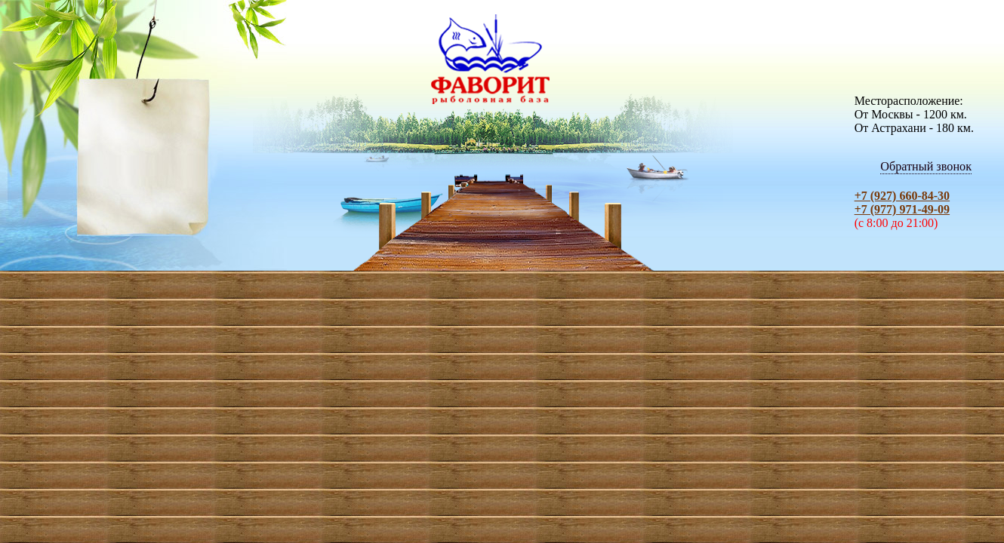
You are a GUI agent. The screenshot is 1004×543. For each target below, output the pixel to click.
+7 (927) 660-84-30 (902, 195)
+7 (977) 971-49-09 (902, 209)
